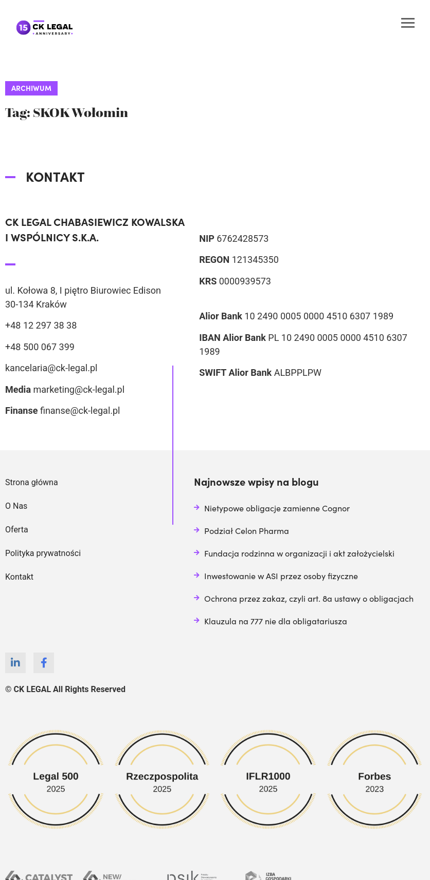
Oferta (16, 529)
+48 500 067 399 (40, 346)
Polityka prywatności (43, 553)
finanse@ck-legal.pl (80, 410)
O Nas (16, 506)
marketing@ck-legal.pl (78, 389)
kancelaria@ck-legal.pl (51, 367)
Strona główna (31, 482)
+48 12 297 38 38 (41, 325)
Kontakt (19, 577)
